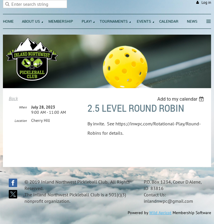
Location (21, 120)
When (23, 107)
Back (13, 98)
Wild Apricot (160, 212)
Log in (206, 2)
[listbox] (181, 99)
